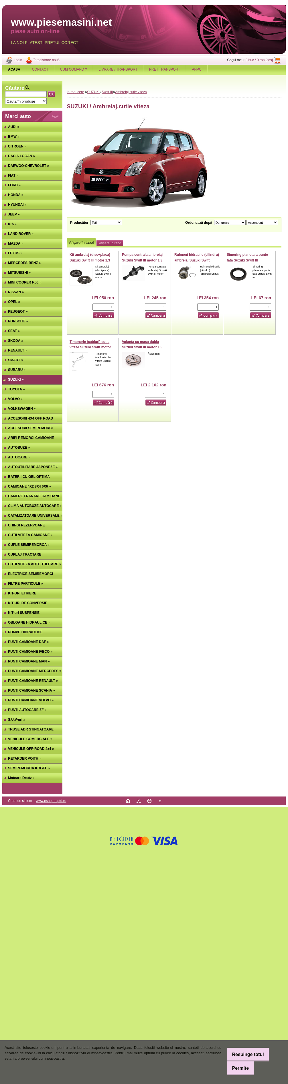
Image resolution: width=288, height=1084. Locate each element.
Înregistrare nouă (46, 60)
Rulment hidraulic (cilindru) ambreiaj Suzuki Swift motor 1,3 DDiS (196, 260)
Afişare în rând (110, 243)
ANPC (196, 69)
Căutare (14, 88)
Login (18, 60)
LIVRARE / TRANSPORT (118, 69)
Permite (236, 1068)
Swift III (107, 92)
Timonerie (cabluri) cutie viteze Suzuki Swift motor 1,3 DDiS (90, 347)
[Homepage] (14, 69)
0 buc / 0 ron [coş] (259, 60)
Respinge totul (244, 1054)
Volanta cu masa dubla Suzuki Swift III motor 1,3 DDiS (142, 347)
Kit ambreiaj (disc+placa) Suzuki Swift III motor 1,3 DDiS (90, 260)
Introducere (75, 92)
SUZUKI (93, 92)
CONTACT (40, 69)
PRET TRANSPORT (164, 69)
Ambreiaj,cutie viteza (131, 92)
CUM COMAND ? (73, 69)
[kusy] (103, 307)
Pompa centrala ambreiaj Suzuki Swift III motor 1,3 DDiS (142, 260)
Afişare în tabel (81, 242)
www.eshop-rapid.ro (51, 801)
